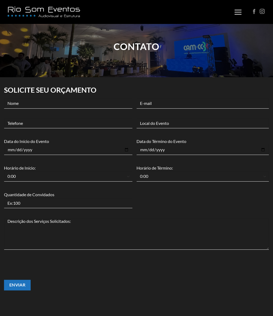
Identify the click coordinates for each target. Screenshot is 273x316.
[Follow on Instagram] (262, 12)
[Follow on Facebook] (254, 12)
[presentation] (44, 269)
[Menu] (238, 12)
